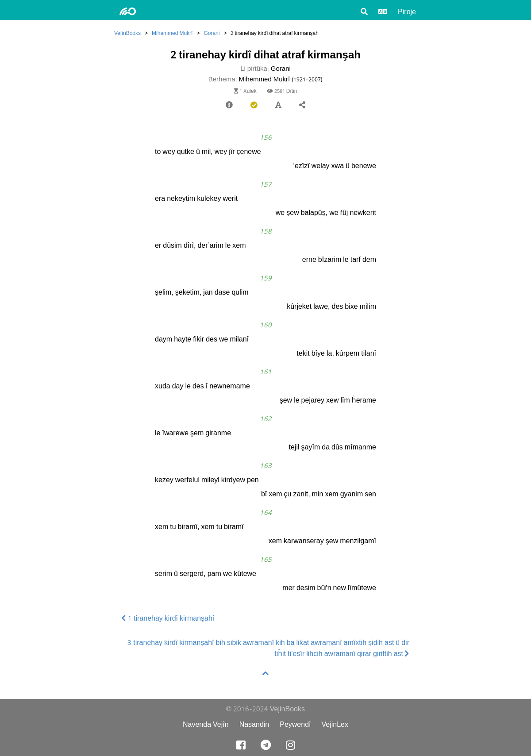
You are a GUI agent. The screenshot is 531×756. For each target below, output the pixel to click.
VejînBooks (127, 33)
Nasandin (254, 724)
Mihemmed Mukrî (172, 33)
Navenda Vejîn (206, 724)
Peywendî (295, 724)
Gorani (211, 33)
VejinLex (335, 724)
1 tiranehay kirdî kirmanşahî (168, 618)
